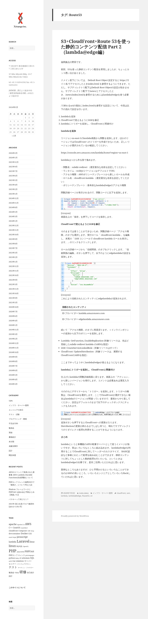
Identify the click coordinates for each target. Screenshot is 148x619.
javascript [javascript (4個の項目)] (22, 536)
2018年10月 (14, 352)
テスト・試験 (14, 414)
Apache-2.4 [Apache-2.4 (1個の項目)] (20, 524)
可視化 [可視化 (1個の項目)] (17, 573)
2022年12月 (14, 266)
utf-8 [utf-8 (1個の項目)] (10, 561)
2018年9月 (13, 357)
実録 (10, 432)
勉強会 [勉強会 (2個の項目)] (11, 572)
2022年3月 (13, 284)
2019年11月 (14, 329)
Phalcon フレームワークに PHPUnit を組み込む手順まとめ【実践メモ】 (21, 492)
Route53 (85, 496)
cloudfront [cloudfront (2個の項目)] (13, 530)
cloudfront (121, 493)
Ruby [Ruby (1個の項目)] (17, 558)
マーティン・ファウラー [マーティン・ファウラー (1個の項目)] (25, 568)
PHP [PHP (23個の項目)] (12, 550)
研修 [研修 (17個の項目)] (22, 571)
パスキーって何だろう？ (19, 499)
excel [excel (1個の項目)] (10, 537)
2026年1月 (13, 157)
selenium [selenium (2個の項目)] (26, 558)
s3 (91, 496)
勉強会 (11, 428)
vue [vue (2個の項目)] (14, 561)
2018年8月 (13, 361)
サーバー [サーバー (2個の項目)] (28, 561)
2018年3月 (13, 384)
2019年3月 (13, 334)
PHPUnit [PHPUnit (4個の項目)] (29, 551)
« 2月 (14, 135)
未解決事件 (13, 446)
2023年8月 (13, 243)
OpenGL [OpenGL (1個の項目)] (26, 546)
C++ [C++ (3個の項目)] (10, 527)
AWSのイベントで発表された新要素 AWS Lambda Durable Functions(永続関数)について (22, 475)
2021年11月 (14, 289)
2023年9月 (13, 239)
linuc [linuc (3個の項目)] (32, 541)
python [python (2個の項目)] (12, 558)
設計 (10, 450)
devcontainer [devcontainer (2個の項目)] (14, 533)
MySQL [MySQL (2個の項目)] (19, 546)
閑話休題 (12, 455)
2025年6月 (13, 175)
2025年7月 (13, 171)
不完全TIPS (13, 423)
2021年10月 (14, 293)
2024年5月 (13, 212)
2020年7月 (13, 311)
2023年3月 (13, 252)
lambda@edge (75, 496)
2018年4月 (13, 379)
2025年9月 (13, 166)
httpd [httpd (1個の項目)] (14, 537)
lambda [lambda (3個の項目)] (12, 541)
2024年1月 (13, 221)
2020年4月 (13, 320)
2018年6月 (13, 370)
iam (128, 493)
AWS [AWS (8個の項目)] (28, 524)
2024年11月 (14, 203)
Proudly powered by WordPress (75, 516)
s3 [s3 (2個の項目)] (20, 558)
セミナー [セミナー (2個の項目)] (12, 564)
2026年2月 (13, 153)
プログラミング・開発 (18, 419)
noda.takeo (84, 493)
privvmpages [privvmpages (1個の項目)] (29, 555)
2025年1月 (13, 194)
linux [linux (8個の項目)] (12, 546)
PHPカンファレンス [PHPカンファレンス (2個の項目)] (17, 555)
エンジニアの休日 (16, 410)
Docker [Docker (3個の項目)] (24, 533)
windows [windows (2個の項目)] (20, 561)
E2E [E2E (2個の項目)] (30, 533)
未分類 (11, 441)
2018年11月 (14, 348)
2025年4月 (13, 184)
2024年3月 (13, 216)
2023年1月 (13, 261)
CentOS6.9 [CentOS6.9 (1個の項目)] (24, 528)
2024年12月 (14, 198)
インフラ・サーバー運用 (19, 405)
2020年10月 (14, 307)
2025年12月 (14, 162)
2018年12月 (14, 343)
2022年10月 (14, 275)
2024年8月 (13, 207)
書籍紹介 (12, 437)
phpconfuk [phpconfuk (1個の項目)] (20, 552)
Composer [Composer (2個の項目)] (22, 530)
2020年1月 (13, 325)
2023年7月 (13, 248)
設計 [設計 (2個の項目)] (10, 576)
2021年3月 (13, 302)
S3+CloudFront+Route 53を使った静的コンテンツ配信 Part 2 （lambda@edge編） (96, 46)
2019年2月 (13, 338)
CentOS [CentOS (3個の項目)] (16, 527)
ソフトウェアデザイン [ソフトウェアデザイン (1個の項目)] (24, 564)
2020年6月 (13, 316)
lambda (64, 496)
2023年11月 (14, 230)
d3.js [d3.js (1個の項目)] (32, 531)
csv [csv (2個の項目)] (29, 530)
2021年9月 (13, 298)
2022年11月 (14, 271)
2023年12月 (14, 225)
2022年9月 (13, 280)
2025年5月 (13, 180)
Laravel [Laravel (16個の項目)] (23, 541)
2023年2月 (13, 257)
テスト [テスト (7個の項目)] (13, 567)
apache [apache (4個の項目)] (13, 524)
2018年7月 (13, 366)
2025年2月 (13, 189)
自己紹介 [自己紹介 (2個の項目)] (30, 572)
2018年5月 (13, 375)
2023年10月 (14, 234)
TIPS (11, 401)
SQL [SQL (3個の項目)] (32, 558)
